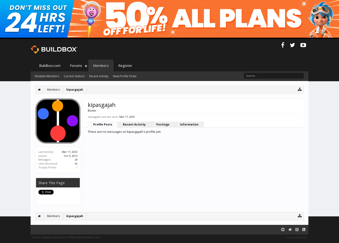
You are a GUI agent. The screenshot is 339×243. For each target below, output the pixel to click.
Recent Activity (134, 124)
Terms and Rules (296, 237)
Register (125, 65)
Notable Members (47, 76)
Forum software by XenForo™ (66, 237)
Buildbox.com (50, 65)
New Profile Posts (124, 76)
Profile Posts (102, 124)
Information (189, 124)
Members (101, 65)
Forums (76, 65)
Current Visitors (74, 76)
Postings (163, 124)
